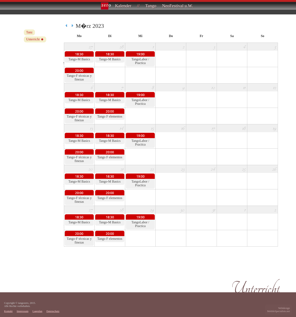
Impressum (22, 311)
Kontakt (8, 311)
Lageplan (37, 311)
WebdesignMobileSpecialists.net (278, 310)
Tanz (29, 32)
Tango (150, 5)
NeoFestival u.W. (177, 5)
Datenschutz (52, 311)
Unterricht (33, 39)
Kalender (123, 5)
